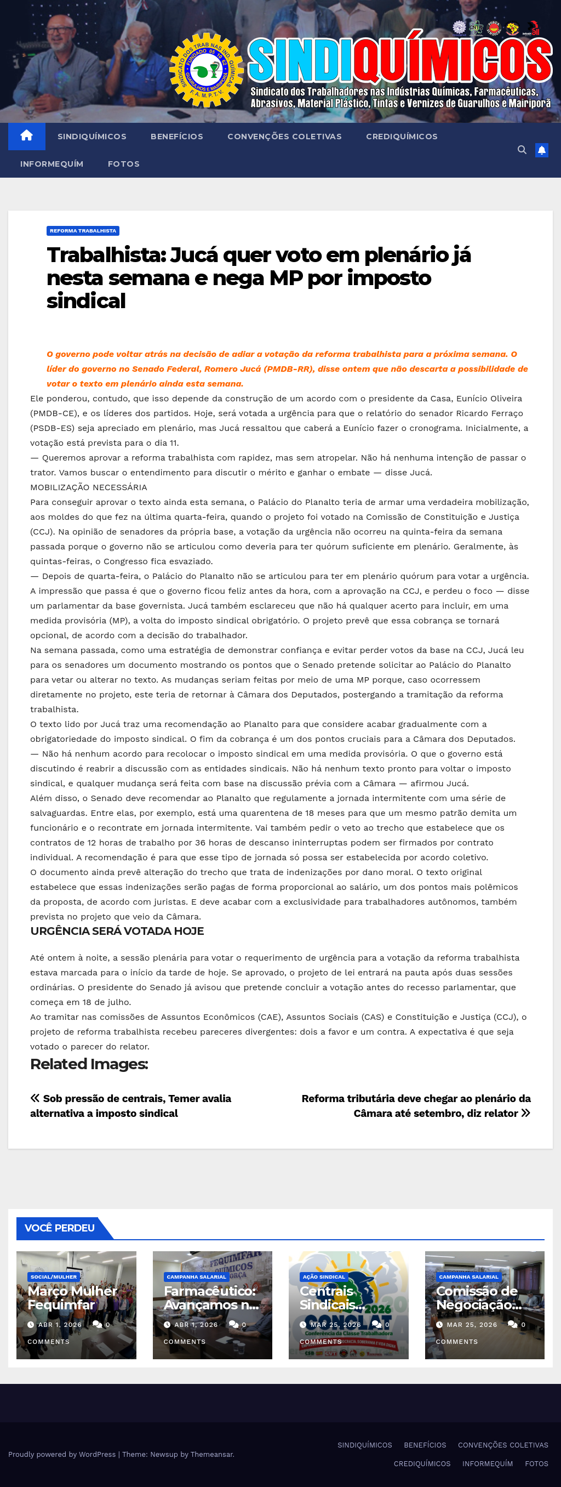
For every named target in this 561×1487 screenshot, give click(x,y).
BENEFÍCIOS (177, 136)
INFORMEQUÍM (52, 164)
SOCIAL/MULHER (54, 1277)
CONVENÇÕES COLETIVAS (284, 136)
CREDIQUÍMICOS (402, 136)
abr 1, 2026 (60, 1325)
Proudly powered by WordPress (63, 1454)
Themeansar (212, 1454)
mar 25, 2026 (336, 1325)
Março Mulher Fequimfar (72, 1298)
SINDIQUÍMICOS (92, 136)
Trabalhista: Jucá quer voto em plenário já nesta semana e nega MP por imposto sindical (259, 278)
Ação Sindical (324, 1277)
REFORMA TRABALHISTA (83, 231)
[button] (522, 150)
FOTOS (124, 164)
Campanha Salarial (197, 1277)
